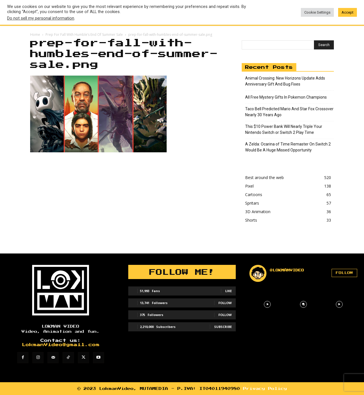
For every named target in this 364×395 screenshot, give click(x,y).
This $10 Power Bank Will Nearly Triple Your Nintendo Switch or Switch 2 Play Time (283, 129)
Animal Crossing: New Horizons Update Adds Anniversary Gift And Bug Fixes (285, 81)
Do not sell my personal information (40, 18)
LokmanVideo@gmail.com (61, 345)
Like (228, 291)
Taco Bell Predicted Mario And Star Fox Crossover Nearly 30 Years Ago (289, 112)
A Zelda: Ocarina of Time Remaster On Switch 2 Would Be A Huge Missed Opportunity (288, 147)
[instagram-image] (267, 304)
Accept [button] (347, 12)
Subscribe (223, 327)
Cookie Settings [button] (317, 12)
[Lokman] (61, 290)
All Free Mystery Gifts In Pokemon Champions (286, 97)
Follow (225, 303)
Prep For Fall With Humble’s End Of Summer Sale (84, 34)
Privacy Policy (265, 388)
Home (35, 34)
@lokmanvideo (287, 270)
